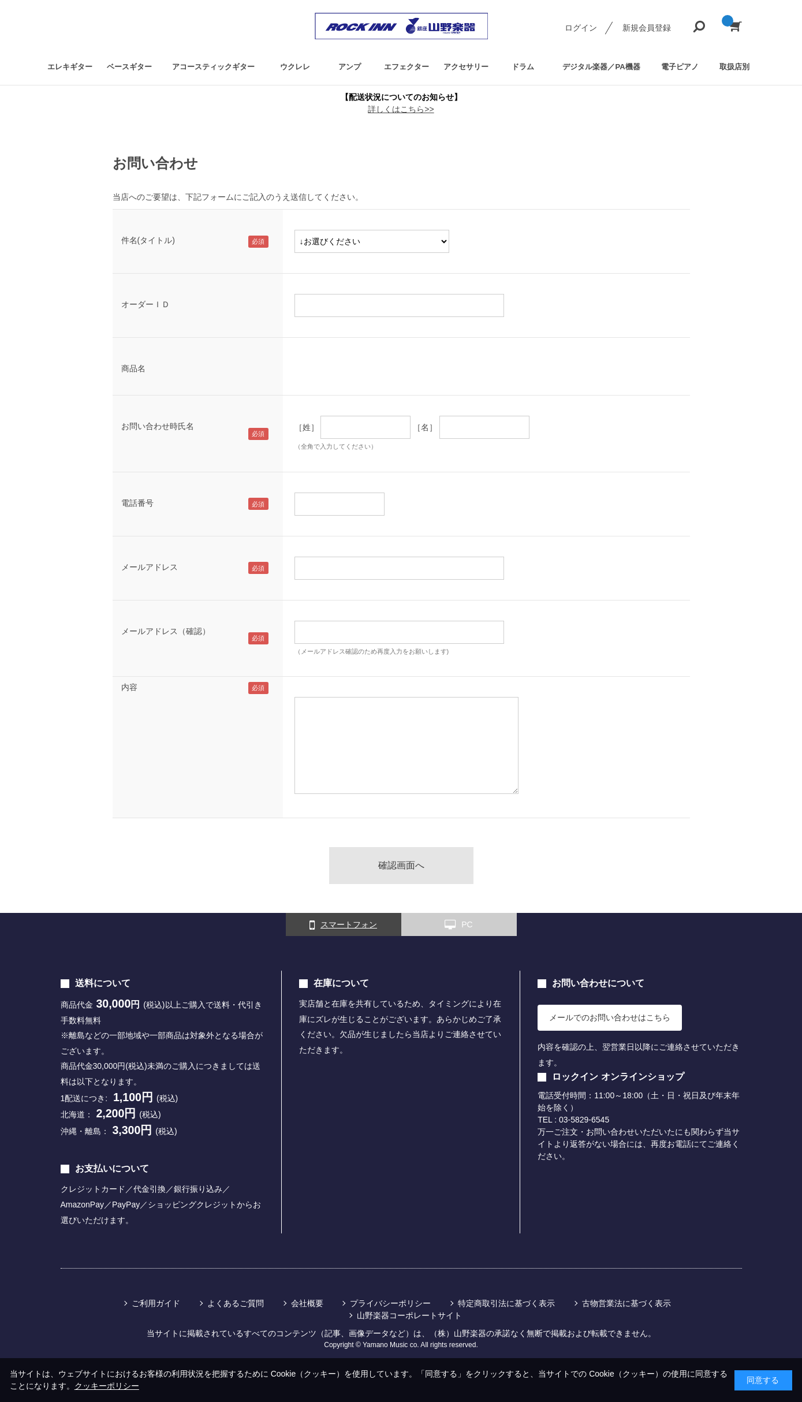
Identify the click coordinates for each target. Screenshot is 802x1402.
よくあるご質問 (235, 1303)
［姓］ (306, 427)
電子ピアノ (680, 66)
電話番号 (137, 503)
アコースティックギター (213, 66)
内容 (129, 687)
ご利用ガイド (156, 1303)
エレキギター (69, 66)
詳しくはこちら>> (401, 109)
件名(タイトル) (148, 240)
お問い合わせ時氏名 (157, 426)
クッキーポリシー (106, 1385)
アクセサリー (465, 66)
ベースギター (129, 66)
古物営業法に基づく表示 (626, 1303)
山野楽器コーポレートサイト (409, 1315)
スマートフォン (343, 925)
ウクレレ (295, 66)
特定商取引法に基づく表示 (506, 1303)
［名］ (425, 427)
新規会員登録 (646, 27)
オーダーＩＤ (145, 304)
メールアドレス (149, 567)
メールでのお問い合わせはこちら (609, 1017)
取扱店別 (734, 66)
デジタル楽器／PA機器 (601, 66)
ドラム (523, 66)
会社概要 (307, 1303)
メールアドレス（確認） (165, 631)
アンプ (349, 66)
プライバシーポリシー (390, 1303)
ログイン (581, 27)
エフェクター (406, 66)
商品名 (133, 368)
